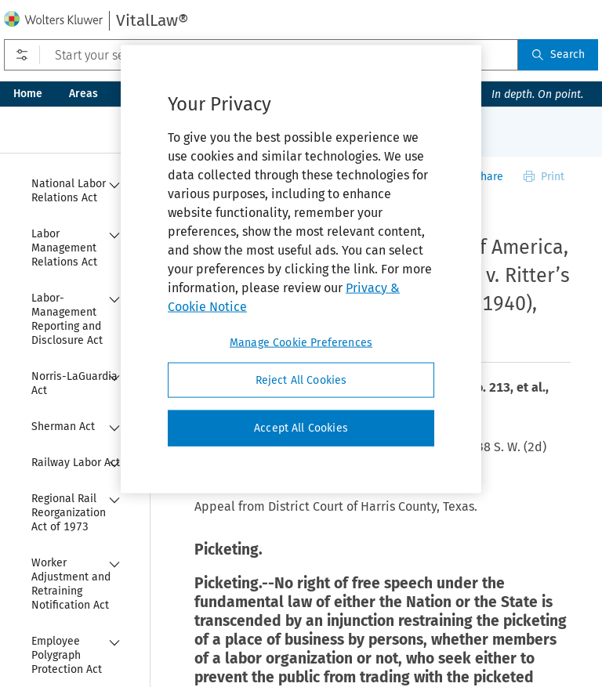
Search (558, 54)
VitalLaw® (152, 20)
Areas (83, 93)
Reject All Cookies (301, 379)
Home (27, 93)
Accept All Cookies (301, 428)
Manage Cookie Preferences (301, 342)
